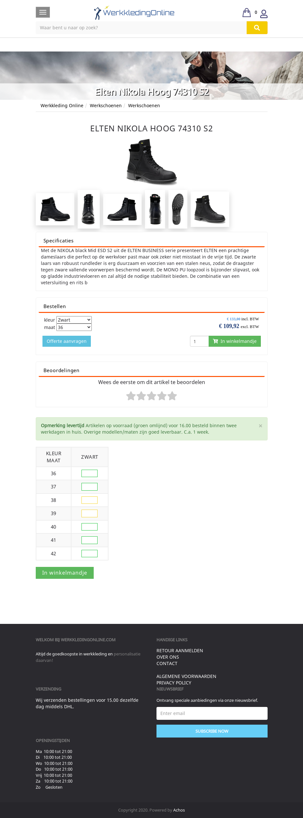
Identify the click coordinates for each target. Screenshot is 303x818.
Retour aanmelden (179, 650)
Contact (166, 663)
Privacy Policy (173, 683)
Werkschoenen (106, 105)
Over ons (167, 657)
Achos (179, 810)
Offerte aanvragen (67, 341)
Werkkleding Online (62, 105)
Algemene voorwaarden (186, 676)
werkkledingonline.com (88, 640)
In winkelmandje (235, 341)
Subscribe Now (211, 731)
